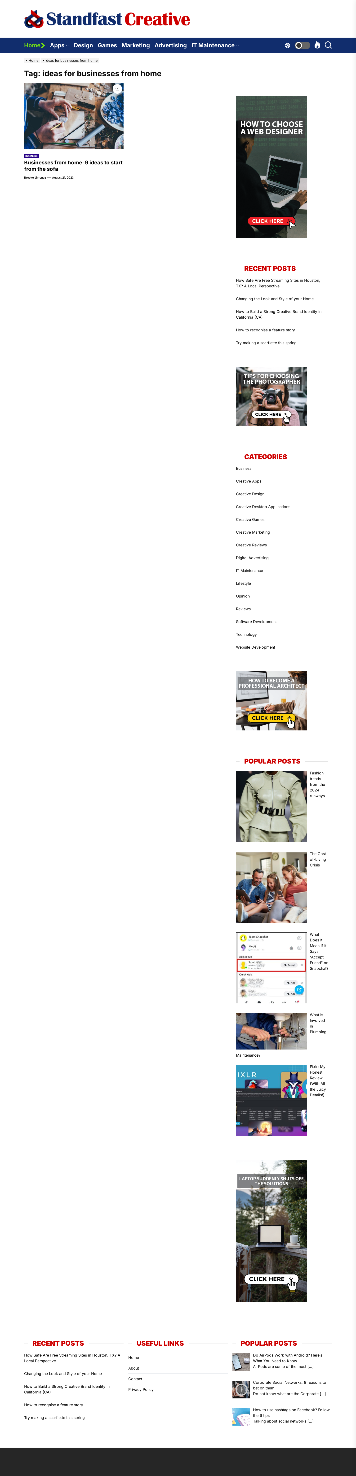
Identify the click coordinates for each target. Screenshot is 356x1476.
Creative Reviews (251, 545)
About (133, 1368)
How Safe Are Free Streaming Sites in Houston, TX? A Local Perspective (278, 283)
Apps (59, 45)
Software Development (256, 621)
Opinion (243, 596)
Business (31, 155)
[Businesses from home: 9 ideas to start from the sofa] (74, 116)
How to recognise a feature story (265, 330)
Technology (246, 634)
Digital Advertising (252, 557)
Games (107, 45)
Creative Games (250, 519)
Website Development (255, 647)
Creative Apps (248, 481)
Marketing (136, 45)
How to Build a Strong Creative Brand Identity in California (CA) (278, 314)
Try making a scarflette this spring (266, 342)
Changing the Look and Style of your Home (275, 298)
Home (34, 45)
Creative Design (250, 494)
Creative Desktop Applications (263, 506)
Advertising (171, 45)
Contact (135, 1378)
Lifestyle (243, 583)
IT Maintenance (215, 45)
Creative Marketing (253, 532)
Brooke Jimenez (35, 177)
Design (83, 45)
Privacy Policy (141, 1389)
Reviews (243, 608)
